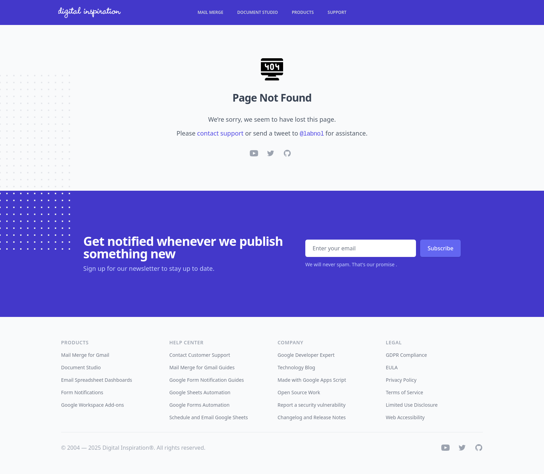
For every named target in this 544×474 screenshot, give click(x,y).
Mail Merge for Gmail (85, 355)
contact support (220, 133)
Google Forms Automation (199, 405)
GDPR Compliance (406, 355)
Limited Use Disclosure (411, 405)
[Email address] (360, 248)
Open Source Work (299, 392)
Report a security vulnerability (312, 405)
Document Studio (257, 12)
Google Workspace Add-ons (92, 405)
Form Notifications (82, 392)
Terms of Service (404, 392)
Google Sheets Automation (199, 392)
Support (337, 12)
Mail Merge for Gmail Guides (202, 367)
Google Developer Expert (306, 355)
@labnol (312, 133)
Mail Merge (210, 12)
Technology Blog (296, 367)
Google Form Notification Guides (206, 380)
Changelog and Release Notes (312, 417)
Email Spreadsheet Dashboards (96, 380)
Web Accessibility (405, 417)
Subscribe (440, 248)
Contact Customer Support (199, 355)
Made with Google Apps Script (312, 380)
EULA (392, 367)
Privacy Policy (401, 380)
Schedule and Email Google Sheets (208, 417)
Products (303, 12)
